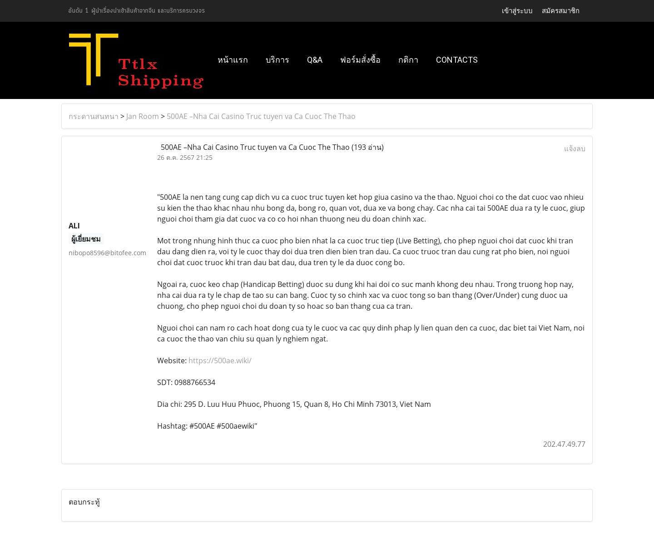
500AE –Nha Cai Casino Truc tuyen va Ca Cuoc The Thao (261, 116)
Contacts (457, 59)
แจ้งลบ (574, 148)
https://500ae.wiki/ (220, 361)
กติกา (408, 59)
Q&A (314, 59)
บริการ (277, 59)
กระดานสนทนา (94, 116)
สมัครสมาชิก (561, 10)
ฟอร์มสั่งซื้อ (360, 59)
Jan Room (142, 116)
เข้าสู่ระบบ (517, 10)
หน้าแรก (233, 59)
